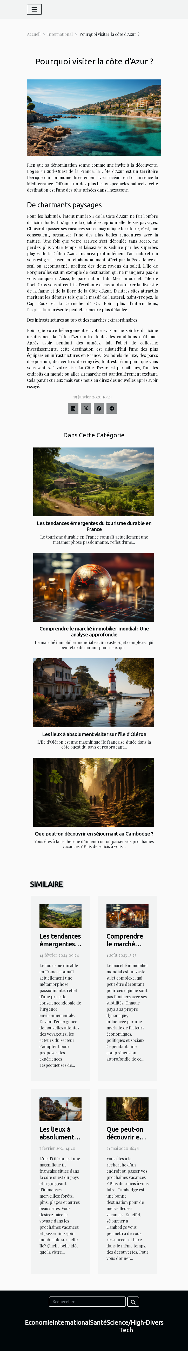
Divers (154, 1322)
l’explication (38, 309)
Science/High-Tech (126, 1326)
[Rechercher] (87, 1301)
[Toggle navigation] (34, 9)
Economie (39, 1322)
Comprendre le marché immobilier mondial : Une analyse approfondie (94, 631)
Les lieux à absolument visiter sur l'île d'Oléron (94, 734)
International (60, 34)
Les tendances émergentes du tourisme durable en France (94, 526)
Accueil (34, 34)
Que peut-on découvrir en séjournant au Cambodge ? (94, 834)
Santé (98, 1322)
